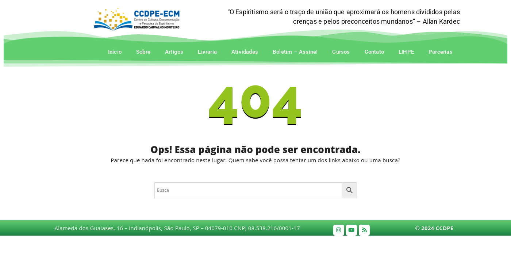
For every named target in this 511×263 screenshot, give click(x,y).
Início (115, 52)
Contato (374, 52)
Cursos (341, 52)
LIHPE (406, 52)
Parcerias (441, 52)
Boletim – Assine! (295, 52)
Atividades (244, 52)
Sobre (143, 52)
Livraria (207, 52)
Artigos (174, 52)
